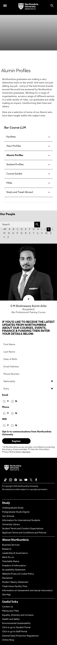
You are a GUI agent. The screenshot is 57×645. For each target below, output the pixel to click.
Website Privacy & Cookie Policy (18, 574)
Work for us (8, 557)
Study (6, 503)
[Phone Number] (28, 374)
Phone (5, 407)
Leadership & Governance (15, 553)
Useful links (10, 602)
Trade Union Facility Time (14, 586)
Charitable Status (10, 561)
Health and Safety (11, 619)
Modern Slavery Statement (15, 582)
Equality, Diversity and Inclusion (18, 615)
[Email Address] (28, 366)
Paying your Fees (10, 611)
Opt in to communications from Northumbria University (26, 433)
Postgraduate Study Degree (15, 512)
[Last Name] (28, 352)
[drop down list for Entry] (28, 389)
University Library (11, 525)
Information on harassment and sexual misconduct (27, 591)
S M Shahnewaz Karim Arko (28, 306)
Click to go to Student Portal (16, 628)
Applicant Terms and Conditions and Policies (24, 533)
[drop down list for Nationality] (28, 381)
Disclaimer (7, 578)
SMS (4, 419)
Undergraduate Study (12, 508)
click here (26, 452)
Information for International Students (21, 520)
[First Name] (28, 344)
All (4, 229)
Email (5, 395)
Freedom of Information (14, 566)
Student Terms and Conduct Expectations (22, 529)
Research (6, 549)
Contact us (7, 607)
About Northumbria (15, 540)
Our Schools (8, 516)
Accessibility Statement (13, 570)
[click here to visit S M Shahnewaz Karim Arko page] (28, 272)
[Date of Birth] (28, 359)
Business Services (10, 545)
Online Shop (8, 640)
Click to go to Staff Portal (14, 632)
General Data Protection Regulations (20, 636)
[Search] (17, 224)
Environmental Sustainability (16, 623)
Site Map (6, 595)
